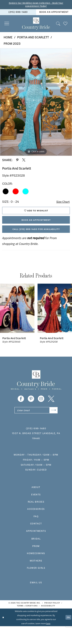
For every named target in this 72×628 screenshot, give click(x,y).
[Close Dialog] (3, 619)
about (36, 489)
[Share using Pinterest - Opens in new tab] (17, 160)
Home (8, 37)
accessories (36, 510)
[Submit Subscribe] (53, 412)
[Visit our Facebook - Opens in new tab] (21, 400)
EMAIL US (36, 584)
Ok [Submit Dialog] (68, 619)
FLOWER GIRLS (36, 569)
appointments (36, 532)
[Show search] (58, 24)
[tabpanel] (36, 102)
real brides (36, 503)
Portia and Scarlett (33, 37)
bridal (36, 540)
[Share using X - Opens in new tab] (23, 160)
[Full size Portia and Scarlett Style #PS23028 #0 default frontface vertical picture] (36, 102)
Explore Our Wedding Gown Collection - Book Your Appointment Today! (36, 4)
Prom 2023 (12, 43)
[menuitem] (18, 12)
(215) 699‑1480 (36, 430)
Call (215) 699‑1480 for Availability (36, 230)
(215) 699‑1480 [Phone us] (18, 12)
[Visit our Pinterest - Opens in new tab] (31, 400)
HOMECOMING (36, 555)
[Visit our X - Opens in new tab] (51, 400)
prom (36, 547)
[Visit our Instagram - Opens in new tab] (41, 400)
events (36, 496)
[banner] (36, 23)
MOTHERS (36, 562)
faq (36, 518)
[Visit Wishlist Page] (65, 24)
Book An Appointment (36, 220)
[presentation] (17, 309)
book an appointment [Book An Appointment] (54, 12)
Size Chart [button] (63, 202)
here (48, 625)
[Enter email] (36, 412)
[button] (7, 23)
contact (36, 525)
